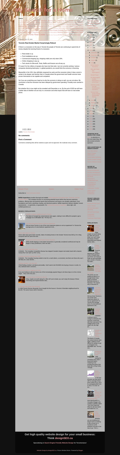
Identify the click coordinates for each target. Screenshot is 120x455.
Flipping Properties (28, 24)
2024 (91, 40)
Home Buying (52, 24)
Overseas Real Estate (59, 28)
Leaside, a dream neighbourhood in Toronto (38, 214)
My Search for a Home (44, 10)
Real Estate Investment (32, 32)
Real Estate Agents (29, 30)
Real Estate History (70, 30)
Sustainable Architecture (90, 215)
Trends (48, 35)
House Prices (39, 26)
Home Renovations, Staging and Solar (29, 270)
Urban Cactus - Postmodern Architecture (91, 192)
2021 (91, 47)
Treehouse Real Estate (94, 218)
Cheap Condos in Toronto (98, 247)
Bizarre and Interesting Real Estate (60, 21)
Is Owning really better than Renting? (29, 286)
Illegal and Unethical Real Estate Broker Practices (40, 240)
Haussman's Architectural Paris (92, 179)
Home (51, 189)
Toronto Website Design (94, 162)
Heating (47, 24)
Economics (64, 22)
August (93, 60)
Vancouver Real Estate (73, 35)
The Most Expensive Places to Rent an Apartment (40, 223)
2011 (91, 126)
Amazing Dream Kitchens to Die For (36, 277)
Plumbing (72, 28)
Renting (60, 32)
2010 (91, 129)
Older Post (79, 189)
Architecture (43, 21)
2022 (91, 45)
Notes (39, 28)
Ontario (51, 28)
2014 (91, 119)
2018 (91, 108)
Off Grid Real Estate (93, 212)
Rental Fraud (94, 75)
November (94, 55)
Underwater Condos (93, 188)
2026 (91, 35)
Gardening (37, 24)
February (94, 102)
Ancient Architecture (93, 170)
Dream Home (57, 22)
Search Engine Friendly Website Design (59, 443)
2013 (91, 121)
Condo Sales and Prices (31, 23)
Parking (67, 28)
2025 (91, 37)
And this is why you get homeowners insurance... (95, 87)
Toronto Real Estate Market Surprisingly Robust (95, 94)
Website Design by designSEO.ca (47, 450)
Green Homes (91, 206)
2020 (91, 50)
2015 (91, 116)
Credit (50, 22)
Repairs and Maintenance (71, 32)
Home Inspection (62, 24)
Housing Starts (48, 26)
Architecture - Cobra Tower (98, 353)
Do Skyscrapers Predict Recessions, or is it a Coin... (96, 80)
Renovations (54, 32)
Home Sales (29, 26)
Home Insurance (73, 25)
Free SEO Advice (92, 151)
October (93, 57)
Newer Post (23, 189)
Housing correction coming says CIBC (29, 256)
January (93, 105)
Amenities (35, 21)
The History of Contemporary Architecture (91, 184)
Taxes (81, 32)
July (92, 63)
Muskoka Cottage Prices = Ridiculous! (98, 311)
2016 (91, 113)
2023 (91, 42)
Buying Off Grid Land (93, 203)
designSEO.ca (64, 438)
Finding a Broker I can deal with (27, 263)
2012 (91, 124)
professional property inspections (57, 205)
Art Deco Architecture (93, 172)
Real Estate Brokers (42, 30)
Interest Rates (57, 26)
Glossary (42, 24)
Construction (44, 22)
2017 (91, 111)
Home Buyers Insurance (95, 65)
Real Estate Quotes (45, 32)
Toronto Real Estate (36, 34)
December (94, 52)
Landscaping (65, 26)
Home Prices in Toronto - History (97, 373)
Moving (35, 28)
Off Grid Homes (44, 28)
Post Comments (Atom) (33, 193)
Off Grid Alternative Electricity (92, 208)
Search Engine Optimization (91, 154)
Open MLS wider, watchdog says (28, 249)
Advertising (21, 20)
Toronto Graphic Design (94, 159)
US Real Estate (62, 35)
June (92, 100)
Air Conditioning (28, 20)
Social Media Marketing (94, 157)
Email (89, 137)
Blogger (80, 450)
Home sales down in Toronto (26, 233)
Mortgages (29, 28)
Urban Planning (53, 34)
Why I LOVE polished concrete (97, 414)
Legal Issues (73, 26)
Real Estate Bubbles (56, 30)
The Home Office (22, 34)
